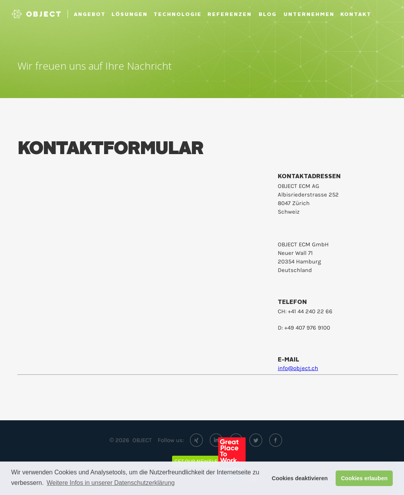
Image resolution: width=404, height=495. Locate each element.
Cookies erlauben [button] (364, 478)
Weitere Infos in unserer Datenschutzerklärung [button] (111, 482)
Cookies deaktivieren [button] (300, 478)
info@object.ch (298, 368)
